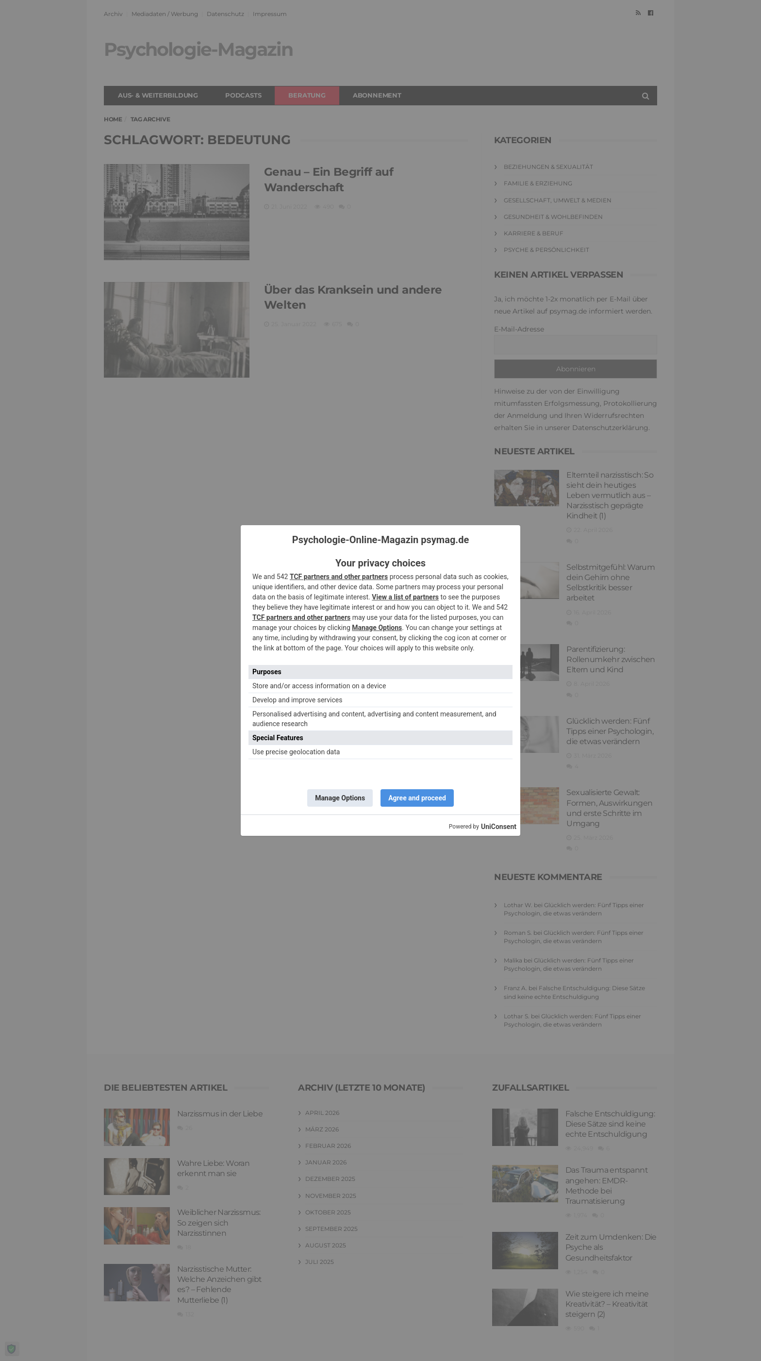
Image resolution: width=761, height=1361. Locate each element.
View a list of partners (405, 597)
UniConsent (498, 826)
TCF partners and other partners (339, 577)
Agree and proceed (417, 798)
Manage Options (377, 627)
